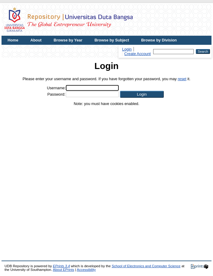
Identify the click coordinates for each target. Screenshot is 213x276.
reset (182, 79)
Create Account (137, 53)
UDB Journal (101, 49)
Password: (56, 94)
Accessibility (86, 269)
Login (126, 49)
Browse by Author (24, 49)
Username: (56, 88)
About (36, 40)
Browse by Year (68, 40)
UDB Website (65, 49)
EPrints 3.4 (61, 266)
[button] (142, 94)
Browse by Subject (112, 40)
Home (13, 40)
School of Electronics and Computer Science (146, 266)
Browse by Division (159, 40)
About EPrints (63, 269)
